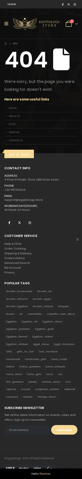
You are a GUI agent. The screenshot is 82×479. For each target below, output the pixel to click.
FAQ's (12, 124)
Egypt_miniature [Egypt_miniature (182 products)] (64, 344)
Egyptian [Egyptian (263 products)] (11, 321)
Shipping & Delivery (18, 253)
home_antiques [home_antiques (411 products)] (55, 366)
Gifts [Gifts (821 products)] (9, 351)
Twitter (19, 222)
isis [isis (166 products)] (60, 374)
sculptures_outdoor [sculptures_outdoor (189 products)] (47, 389)
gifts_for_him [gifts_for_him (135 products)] (25, 351)
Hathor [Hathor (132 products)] (10, 366)
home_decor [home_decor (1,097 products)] (14, 374)
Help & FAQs (13, 244)
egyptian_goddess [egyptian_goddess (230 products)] (18, 329)
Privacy (9, 272)
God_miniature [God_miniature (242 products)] (48, 351)
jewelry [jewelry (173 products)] (32, 382)
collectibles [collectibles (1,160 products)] (35, 314)
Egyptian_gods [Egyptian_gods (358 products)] (44, 329)
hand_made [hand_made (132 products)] (59, 359)
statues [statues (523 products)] (28, 397)
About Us (14, 116)
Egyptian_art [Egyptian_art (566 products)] (30, 321)
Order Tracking (15, 248)
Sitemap (14, 132)
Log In (12, 4)
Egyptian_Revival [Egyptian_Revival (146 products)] (16, 336)
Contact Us (16, 140)
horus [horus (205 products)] (49, 374)
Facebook (9, 222)
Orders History (14, 258)
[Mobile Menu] (7, 23)
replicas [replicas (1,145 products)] (11, 389)
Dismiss (45, 474)
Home (12, 108)
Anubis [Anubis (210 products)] (10, 314)
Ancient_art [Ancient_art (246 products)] (44, 291)
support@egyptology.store (23, 200)
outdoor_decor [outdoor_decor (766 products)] (51, 382)
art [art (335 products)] (21, 314)
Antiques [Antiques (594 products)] (63, 306)
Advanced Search (17, 263)
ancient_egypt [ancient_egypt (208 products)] (42, 299)
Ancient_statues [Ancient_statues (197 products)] (43, 306)
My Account (12, 268)
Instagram (29, 222)
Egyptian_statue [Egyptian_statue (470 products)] (42, 336)
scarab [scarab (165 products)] (25, 389)
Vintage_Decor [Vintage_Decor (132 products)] (46, 397)
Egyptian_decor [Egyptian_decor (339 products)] (52, 321)
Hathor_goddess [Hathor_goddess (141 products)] (30, 366)
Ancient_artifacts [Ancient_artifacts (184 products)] (17, 299)
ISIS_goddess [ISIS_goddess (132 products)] (15, 382)
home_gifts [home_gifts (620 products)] (34, 374)
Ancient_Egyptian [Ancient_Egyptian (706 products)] (17, 306)
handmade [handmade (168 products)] (13, 359)
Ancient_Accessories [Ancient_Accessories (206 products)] (19, 291)
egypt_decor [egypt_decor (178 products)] (41, 344)
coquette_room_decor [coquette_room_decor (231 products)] (61, 314)
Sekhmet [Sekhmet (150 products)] (69, 389)
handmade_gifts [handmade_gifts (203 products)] (35, 359)
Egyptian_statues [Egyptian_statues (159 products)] (17, 344)
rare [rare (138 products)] (67, 382)
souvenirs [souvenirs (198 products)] (12, 397)
